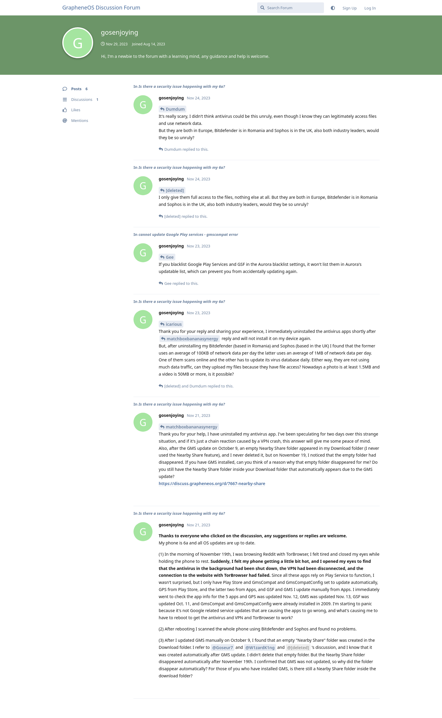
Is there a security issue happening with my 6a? (182, 86)
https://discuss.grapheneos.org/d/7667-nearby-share (212, 483)
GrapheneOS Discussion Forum (101, 7)
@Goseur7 (222, 647)
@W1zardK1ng (260, 647)
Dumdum (175, 109)
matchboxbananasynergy (192, 338)
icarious (174, 324)
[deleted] (175, 190)
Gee (170, 257)
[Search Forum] (290, 7)
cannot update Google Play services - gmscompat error (188, 234)
